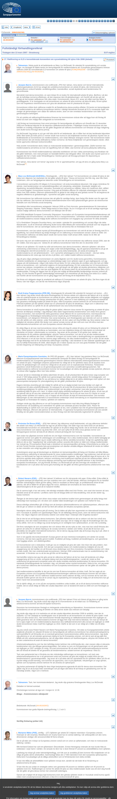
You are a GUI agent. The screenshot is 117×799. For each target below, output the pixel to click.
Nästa (26, 27)
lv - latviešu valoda (82, 21)
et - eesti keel (62, 21)
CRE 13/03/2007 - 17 (39, 42)
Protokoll (110, 60)
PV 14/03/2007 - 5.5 (67, 40)
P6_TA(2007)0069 (96, 40)
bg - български (48, 21)
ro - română (102, 21)
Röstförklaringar (66, 42)
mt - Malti (91, 21)
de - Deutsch (59, 21)
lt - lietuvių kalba (85, 21)
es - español (51, 21)
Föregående (17, 27)
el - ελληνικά (65, 21)
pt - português (99, 21)
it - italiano (79, 21)
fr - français (71, 21)
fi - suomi (111, 21)
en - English (68, 21)
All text (37, 27)
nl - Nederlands (94, 21)
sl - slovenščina (108, 21)
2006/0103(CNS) (18, 32)
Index (6, 27)
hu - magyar (88, 21)
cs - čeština (54, 21)
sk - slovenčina (105, 21)
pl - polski (96, 21)
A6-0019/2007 (8, 40)
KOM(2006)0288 (78, 70)
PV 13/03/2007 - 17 (38, 40)
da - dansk (57, 21)
